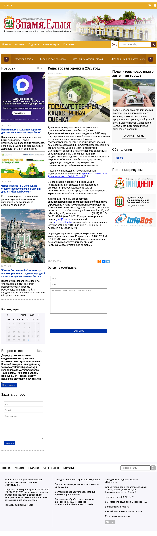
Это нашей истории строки (88, 59)
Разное (119, 157)
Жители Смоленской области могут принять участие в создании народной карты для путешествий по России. (23, 273)
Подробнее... (9, 385)
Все (39, 68)
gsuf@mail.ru (63, 219)
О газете (19, 44)
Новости (6, 44)
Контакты (68, 44)
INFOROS (132, 516)
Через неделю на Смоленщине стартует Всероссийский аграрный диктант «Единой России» (20, 188)
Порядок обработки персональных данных (77, 484)
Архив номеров (51, 44)
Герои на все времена (53, 59)
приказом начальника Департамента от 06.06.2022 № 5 (77, 175)
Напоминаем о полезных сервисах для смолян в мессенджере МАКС (21, 131)
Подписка (33, 44)
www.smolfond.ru (63, 222)
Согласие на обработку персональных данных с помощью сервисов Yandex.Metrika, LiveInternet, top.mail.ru (75, 506)
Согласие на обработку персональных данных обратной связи (75, 497)
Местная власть (24, 59)
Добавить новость (134, 136)
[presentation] (73, 326)
